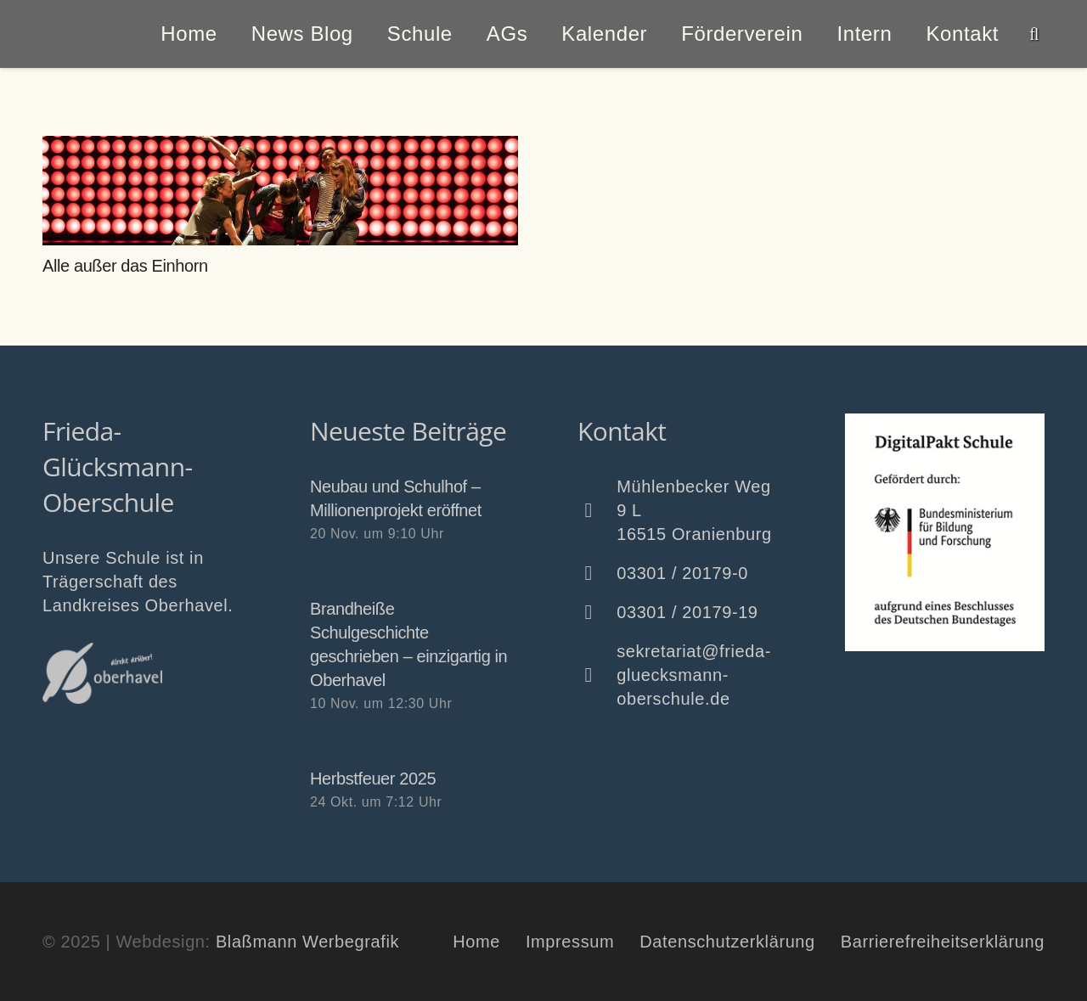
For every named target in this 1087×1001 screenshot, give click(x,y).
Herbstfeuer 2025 (373, 778)
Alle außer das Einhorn (125, 265)
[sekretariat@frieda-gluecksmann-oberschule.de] (597, 675)
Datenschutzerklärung (727, 941)
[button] (1034, 34)
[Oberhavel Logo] (102, 673)
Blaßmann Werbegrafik (307, 941)
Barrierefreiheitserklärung (943, 941)
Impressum (570, 941)
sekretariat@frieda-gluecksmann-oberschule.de (694, 675)
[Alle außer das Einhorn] (280, 190)
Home (476, 941)
